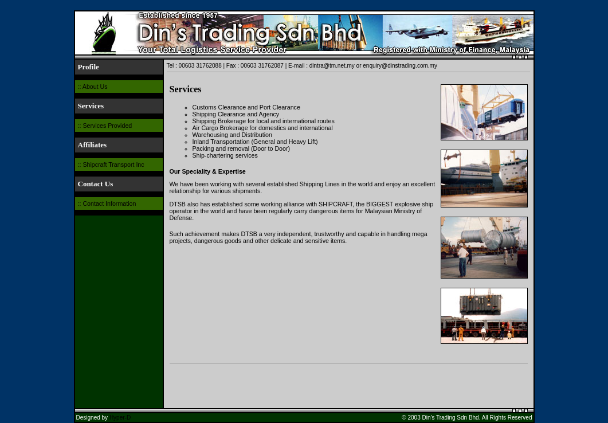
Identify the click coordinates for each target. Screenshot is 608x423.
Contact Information (109, 203)
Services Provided (107, 125)
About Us (95, 86)
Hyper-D (120, 417)
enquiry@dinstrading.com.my (400, 65)
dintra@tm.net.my (332, 65)
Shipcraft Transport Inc (113, 164)
